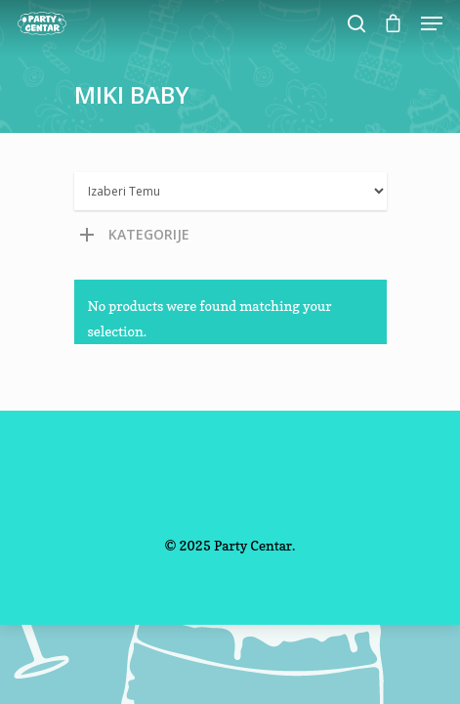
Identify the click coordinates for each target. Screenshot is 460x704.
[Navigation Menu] (431, 23)
